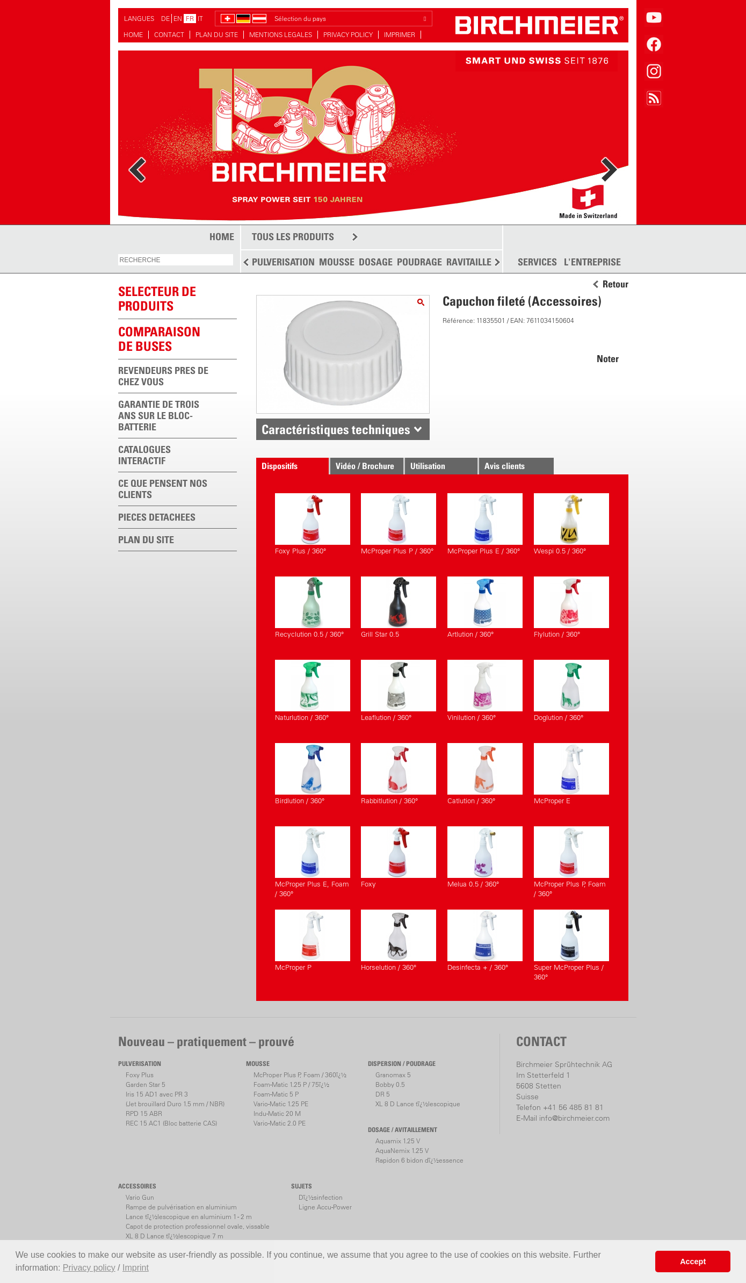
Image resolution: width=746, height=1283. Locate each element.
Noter (608, 358)
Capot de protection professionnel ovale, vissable (198, 1226)
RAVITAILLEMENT (481, 262)
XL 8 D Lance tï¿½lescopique (417, 1104)
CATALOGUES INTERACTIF (144, 455)
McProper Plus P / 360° (398, 524)
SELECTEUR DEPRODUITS (157, 298)
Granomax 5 (393, 1075)
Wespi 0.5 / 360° (571, 524)
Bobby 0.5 (390, 1084)
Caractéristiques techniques (336, 429)
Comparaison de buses (159, 339)
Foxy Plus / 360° (312, 524)
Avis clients (504, 465)
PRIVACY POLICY (348, 35)
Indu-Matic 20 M (277, 1113)
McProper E (571, 774)
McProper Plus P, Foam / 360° (571, 862)
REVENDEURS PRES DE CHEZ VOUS (163, 376)
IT (200, 19)
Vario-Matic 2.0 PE (280, 1123)
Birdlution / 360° (312, 774)
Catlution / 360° (485, 774)
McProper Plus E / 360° (485, 524)
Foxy (398, 857)
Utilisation (427, 465)
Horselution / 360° (398, 940)
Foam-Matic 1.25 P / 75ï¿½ (291, 1084)
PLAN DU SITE (216, 35)
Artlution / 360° (485, 607)
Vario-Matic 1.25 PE (281, 1104)
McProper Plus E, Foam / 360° (312, 862)
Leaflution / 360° (398, 691)
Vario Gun (140, 1197)
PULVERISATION (283, 262)
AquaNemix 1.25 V (402, 1151)
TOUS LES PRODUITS (293, 236)
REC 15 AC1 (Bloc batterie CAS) (171, 1123)
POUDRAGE (419, 262)
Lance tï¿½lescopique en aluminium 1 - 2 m (189, 1217)
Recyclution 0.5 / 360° (312, 607)
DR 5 (382, 1094)
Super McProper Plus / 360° (571, 945)
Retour (615, 284)
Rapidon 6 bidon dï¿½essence (419, 1160)
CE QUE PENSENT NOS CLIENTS (162, 489)
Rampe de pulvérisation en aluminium (181, 1207)
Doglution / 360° (571, 691)
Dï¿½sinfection (321, 1197)
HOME (133, 35)
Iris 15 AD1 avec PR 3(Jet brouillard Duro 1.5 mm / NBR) (175, 1099)
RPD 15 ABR (144, 1113)
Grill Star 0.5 (398, 607)
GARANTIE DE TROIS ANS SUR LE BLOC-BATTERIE (158, 416)
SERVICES (537, 262)
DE (165, 19)
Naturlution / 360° (312, 691)
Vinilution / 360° (485, 691)
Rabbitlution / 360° (398, 774)
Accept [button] (693, 1261)
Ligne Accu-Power (325, 1207)
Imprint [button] (135, 1267)
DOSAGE (376, 262)
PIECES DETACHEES (156, 517)
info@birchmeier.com (574, 1118)
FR (190, 19)
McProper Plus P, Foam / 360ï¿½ (300, 1075)
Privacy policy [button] (89, 1267)
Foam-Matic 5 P (276, 1094)
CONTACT (169, 35)
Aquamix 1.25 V (397, 1141)
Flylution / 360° (571, 607)
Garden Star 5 (145, 1084)
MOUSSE (336, 262)
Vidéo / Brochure (365, 465)
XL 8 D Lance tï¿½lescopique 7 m (174, 1236)
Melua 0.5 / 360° (485, 857)
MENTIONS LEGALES (280, 35)
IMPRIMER (399, 35)
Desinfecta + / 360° (485, 940)
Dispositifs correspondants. (289, 467)
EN (177, 19)
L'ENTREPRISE (592, 262)
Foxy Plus (140, 1075)
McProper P (312, 940)
